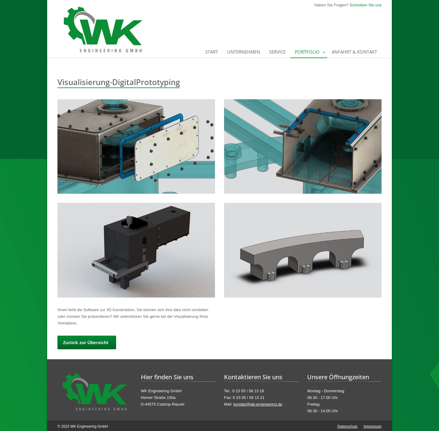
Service (277, 52)
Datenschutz (347, 426)
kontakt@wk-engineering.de (257, 404)
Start (211, 52)
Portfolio (307, 52)
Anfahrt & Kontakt (354, 52)
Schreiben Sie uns (366, 5)
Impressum (372, 426)
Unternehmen (243, 52)
